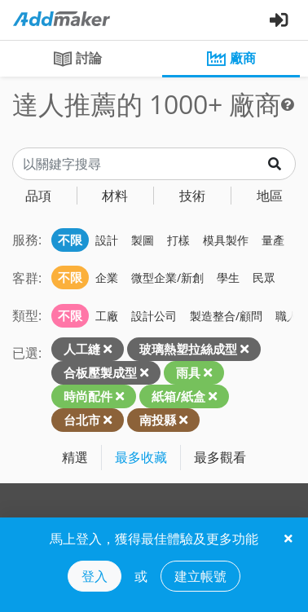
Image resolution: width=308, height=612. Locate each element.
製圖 (142, 240)
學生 (228, 277)
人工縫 (82, 349)
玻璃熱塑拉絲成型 (188, 349)
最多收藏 (141, 457)
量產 (273, 240)
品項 (38, 196)
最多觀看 (220, 457)
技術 (192, 196)
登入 (94, 576)
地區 (270, 196)
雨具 (188, 372)
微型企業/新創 (167, 277)
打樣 (178, 240)
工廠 (106, 316)
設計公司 (154, 316)
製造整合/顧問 (226, 316)
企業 (106, 277)
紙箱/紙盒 (178, 396)
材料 (115, 196)
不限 (70, 239)
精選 (75, 457)
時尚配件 (88, 396)
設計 (106, 240)
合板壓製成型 (100, 372)
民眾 (264, 277)
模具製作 (226, 240)
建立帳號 (200, 576)
